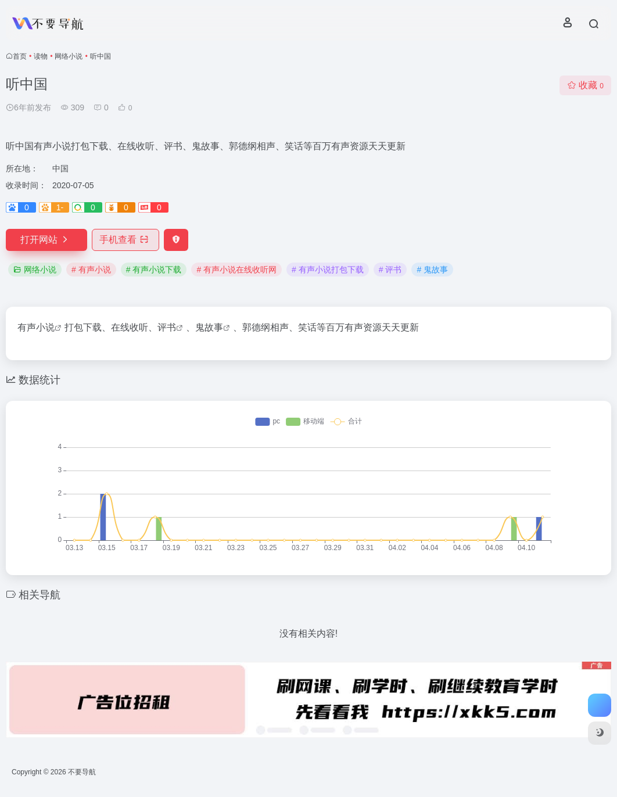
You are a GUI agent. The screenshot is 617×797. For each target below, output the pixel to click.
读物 (41, 56)
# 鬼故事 (432, 269)
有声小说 (36, 327)
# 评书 (390, 269)
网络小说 (68, 56)
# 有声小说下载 (154, 269)
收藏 (585, 85)
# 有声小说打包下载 (328, 269)
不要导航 (82, 772)
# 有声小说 (91, 269)
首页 (20, 56)
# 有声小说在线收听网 (236, 269)
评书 (166, 327)
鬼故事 (209, 327)
